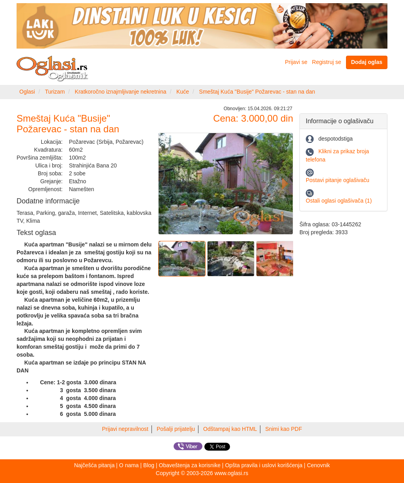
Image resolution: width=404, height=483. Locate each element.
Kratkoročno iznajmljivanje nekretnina (120, 91)
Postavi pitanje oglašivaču (337, 180)
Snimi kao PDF (283, 429)
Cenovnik (318, 465)
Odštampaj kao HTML (230, 429)
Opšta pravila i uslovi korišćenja (263, 465)
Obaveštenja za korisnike (190, 465)
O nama (129, 465)
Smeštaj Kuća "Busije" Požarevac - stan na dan (257, 91)
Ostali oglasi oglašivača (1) (339, 200)
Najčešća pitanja (94, 465)
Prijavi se (296, 62)
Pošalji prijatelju (176, 429)
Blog (148, 465)
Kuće (182, 91)
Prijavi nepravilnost (125, 429)
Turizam (55, 91)
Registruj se (326, 62)
